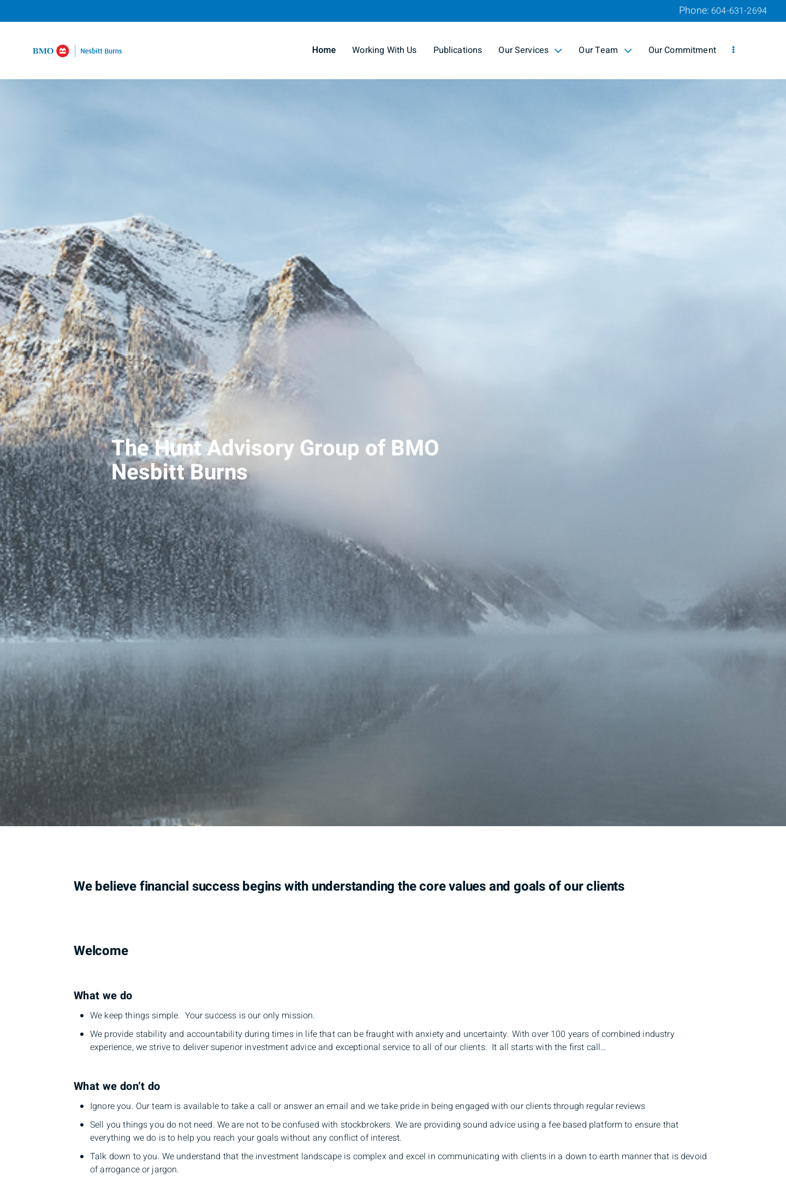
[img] (393, 413)
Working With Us (384, 50)
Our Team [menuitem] (605, 50)
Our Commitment (682, 50)
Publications (458, 50)
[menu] (733, 50)
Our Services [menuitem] (530, 50)
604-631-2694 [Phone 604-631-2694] (739, 10)
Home (324, 50)
